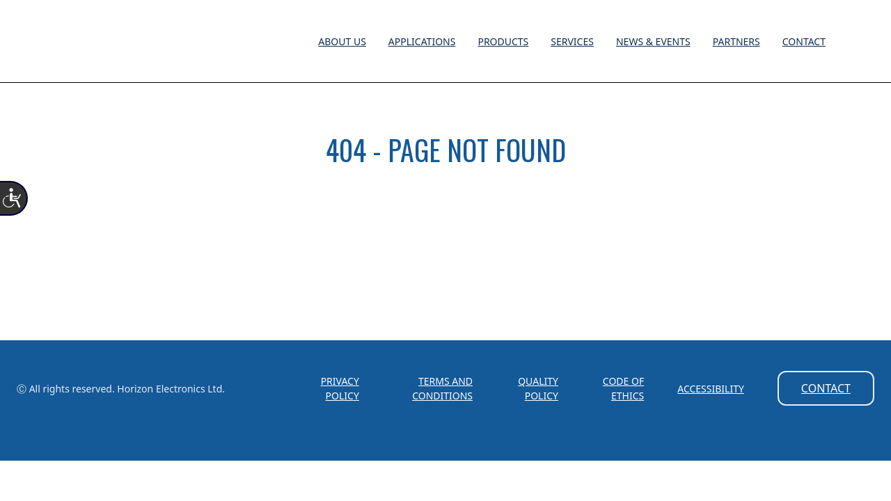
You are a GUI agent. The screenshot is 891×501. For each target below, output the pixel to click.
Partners (736, 41)
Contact (804, 41)
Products (503, 41)
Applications (422, 41)
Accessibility (710, 388)
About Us (342, 41)
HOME (446, 212)
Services (572, 41)
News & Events (653, 41)
